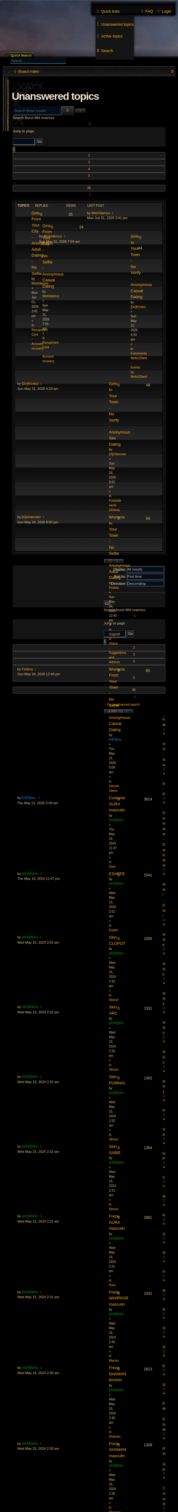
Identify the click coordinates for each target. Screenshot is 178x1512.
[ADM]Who (30, 873)
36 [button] (89, 188)
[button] (89, 124)
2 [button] (89, 155)
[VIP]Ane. (29, 798)
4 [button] (89, 169)
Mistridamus (101, 213)
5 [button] (89, 176)
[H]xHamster (31, 517)
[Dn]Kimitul (30, 384)
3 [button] (89, 162)
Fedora (27, 669)
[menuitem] (115, 24)
